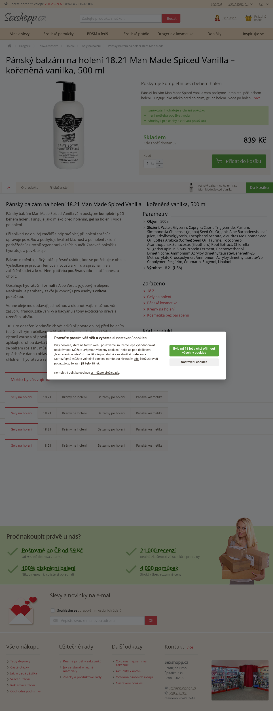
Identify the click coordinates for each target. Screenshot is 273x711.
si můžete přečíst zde (105, 372)
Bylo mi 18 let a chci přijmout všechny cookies (194, 351)
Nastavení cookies (194, 362)
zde (136, 359)
